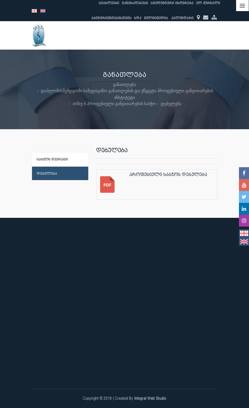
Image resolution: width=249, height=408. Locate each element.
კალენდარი (182, 18)
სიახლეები (109, 3)
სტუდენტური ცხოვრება (172, 3)
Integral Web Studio (150, 398)
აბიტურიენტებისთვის (111, 18)
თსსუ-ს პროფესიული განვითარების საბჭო (114, 103)
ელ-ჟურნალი (208, 3)
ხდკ (137, 18)
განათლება (124, 84)
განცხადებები (135, 3)
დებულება (171, 103)
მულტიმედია (156, 18)
